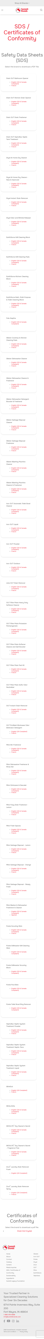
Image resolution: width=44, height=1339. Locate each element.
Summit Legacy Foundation (15, 1281)
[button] (2, 10)
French (13, 86)
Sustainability (11, 1276)
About (8, 1257)
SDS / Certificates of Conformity (13, 1271)
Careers (9, 1265)
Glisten (36, 1254)
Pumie (35, 1259)
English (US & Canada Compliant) (18, 83)
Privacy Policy (24, 1331)
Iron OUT (36, 1257)
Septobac (37, 1276)
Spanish (14, 915)
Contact (9, 1259)
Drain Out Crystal (24, 1231)
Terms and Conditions (10, 1331)
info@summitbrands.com (12, 1317)
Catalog (9, 1262)
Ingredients (10, 1278)
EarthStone (37, 1273)
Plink (35, 1270)
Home (8, 1254)
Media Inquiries (11, 1267)
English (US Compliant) (19, 731)
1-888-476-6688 (9, 1315)
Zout (35, 1265)
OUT (35, 1267)
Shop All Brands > (22, 3)
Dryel (35, 1262)
